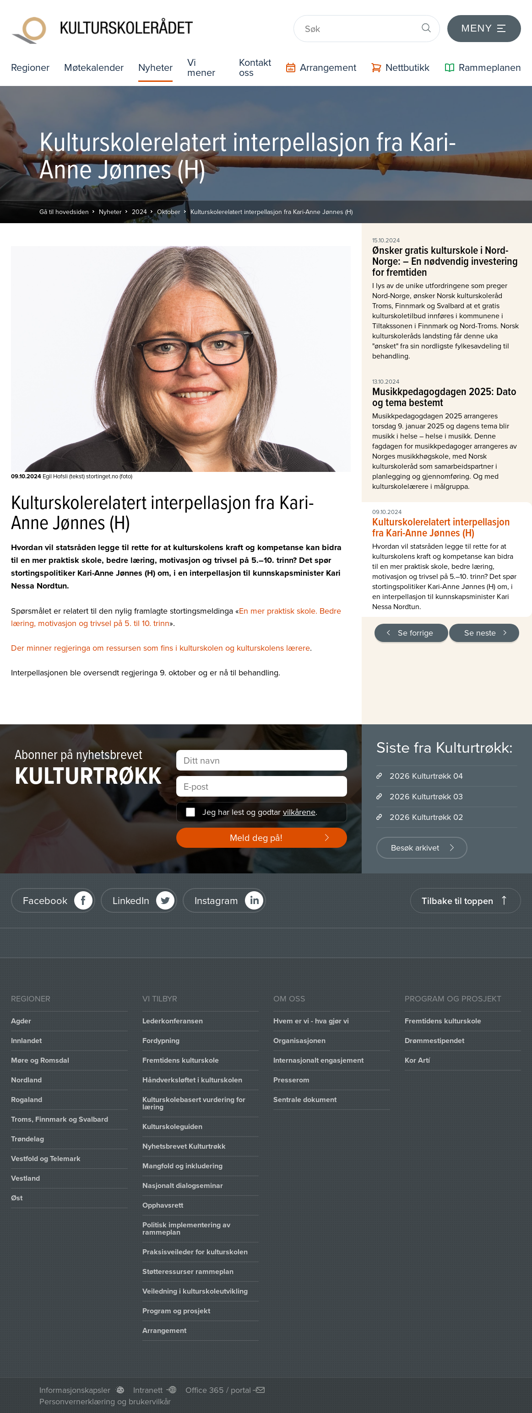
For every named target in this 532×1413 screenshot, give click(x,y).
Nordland (26, 1079)
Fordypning (160, 1040)
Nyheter (158, 67)
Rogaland (26, 1099)
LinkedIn (131, 900)
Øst (16, 1197)
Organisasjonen (299, 1040)
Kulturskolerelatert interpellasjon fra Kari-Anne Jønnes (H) (271, 211)
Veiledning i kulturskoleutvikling (195, 1290)
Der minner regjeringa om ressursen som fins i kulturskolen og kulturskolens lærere (160, 647)
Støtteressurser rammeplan (187, 1271)
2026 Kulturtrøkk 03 (426, 796)
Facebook (45, 900)
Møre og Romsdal (40, 1059)
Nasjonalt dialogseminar (182, 1185)
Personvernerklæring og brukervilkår (105, 1401)
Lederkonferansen (172, 1020)
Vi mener (204, 67)
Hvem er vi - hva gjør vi (311, 1020)
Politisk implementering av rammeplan (186, 1228)
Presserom (291, 1079)
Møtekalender (95, 67)
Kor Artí (417, 1059)
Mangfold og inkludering (182, 1165)
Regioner (30, 67)
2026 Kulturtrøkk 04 (426, 775)
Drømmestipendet (434, 1040)
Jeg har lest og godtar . (259, 812)
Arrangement (164, 1330)
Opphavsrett (162, 1204)
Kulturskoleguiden (172, 1126)
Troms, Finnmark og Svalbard (59, 1118)
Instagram (216, 900)
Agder (21, 1020)
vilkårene (299, 812)
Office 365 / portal (218, 1389)
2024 (139, 211)
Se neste (480, 632)
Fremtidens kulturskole (180, 1059)
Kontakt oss (255, 67)
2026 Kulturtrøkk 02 (426, 816)
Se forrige (415, 632)
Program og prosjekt (176, 1310)
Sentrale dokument (305, 1099)
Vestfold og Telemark (46, 1158)
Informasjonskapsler (74, 1389)
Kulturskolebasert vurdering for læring (193, 1103)
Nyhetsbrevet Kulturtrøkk (184, 1145)
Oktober (168, 211)
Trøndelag (27, 1138)
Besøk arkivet (415, 847)
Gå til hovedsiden (64, 211)
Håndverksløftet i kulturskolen (192, 1079)
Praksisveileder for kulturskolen (195, 1251)
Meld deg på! (256, 837)
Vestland (25, 1177)
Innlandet (26, 1040)
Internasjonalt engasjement (318, 1059)
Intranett (148, 1389)
